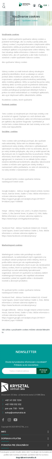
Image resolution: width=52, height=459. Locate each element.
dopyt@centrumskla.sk (26, 457)
